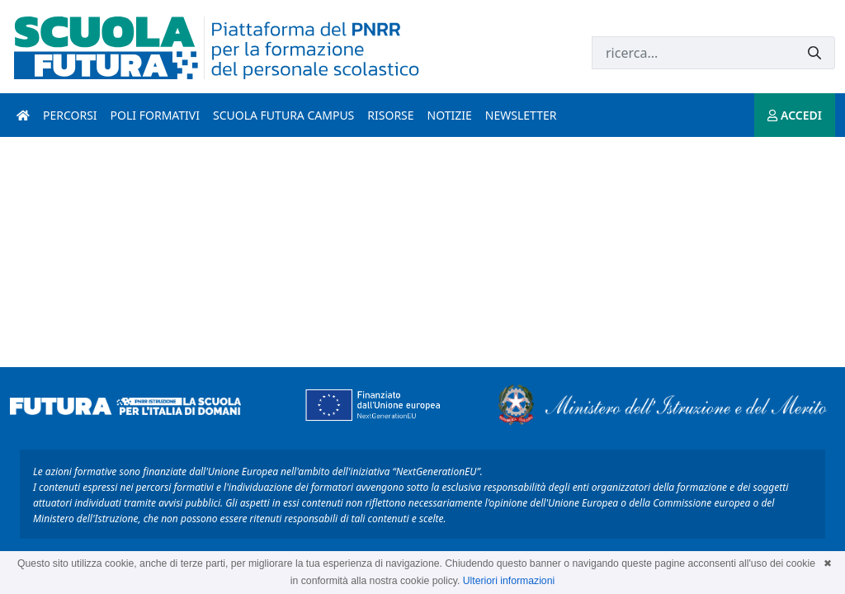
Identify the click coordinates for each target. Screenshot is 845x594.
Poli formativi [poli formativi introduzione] (155, 115)
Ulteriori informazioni (509, 581)
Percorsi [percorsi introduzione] (70, 115)
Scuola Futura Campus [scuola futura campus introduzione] (283, 115)
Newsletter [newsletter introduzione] (521, 115)
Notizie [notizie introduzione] (449, 115)
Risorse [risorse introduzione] (390, 115)
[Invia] (814, 53)
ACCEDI (794, 115)
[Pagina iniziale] (23, 115)
